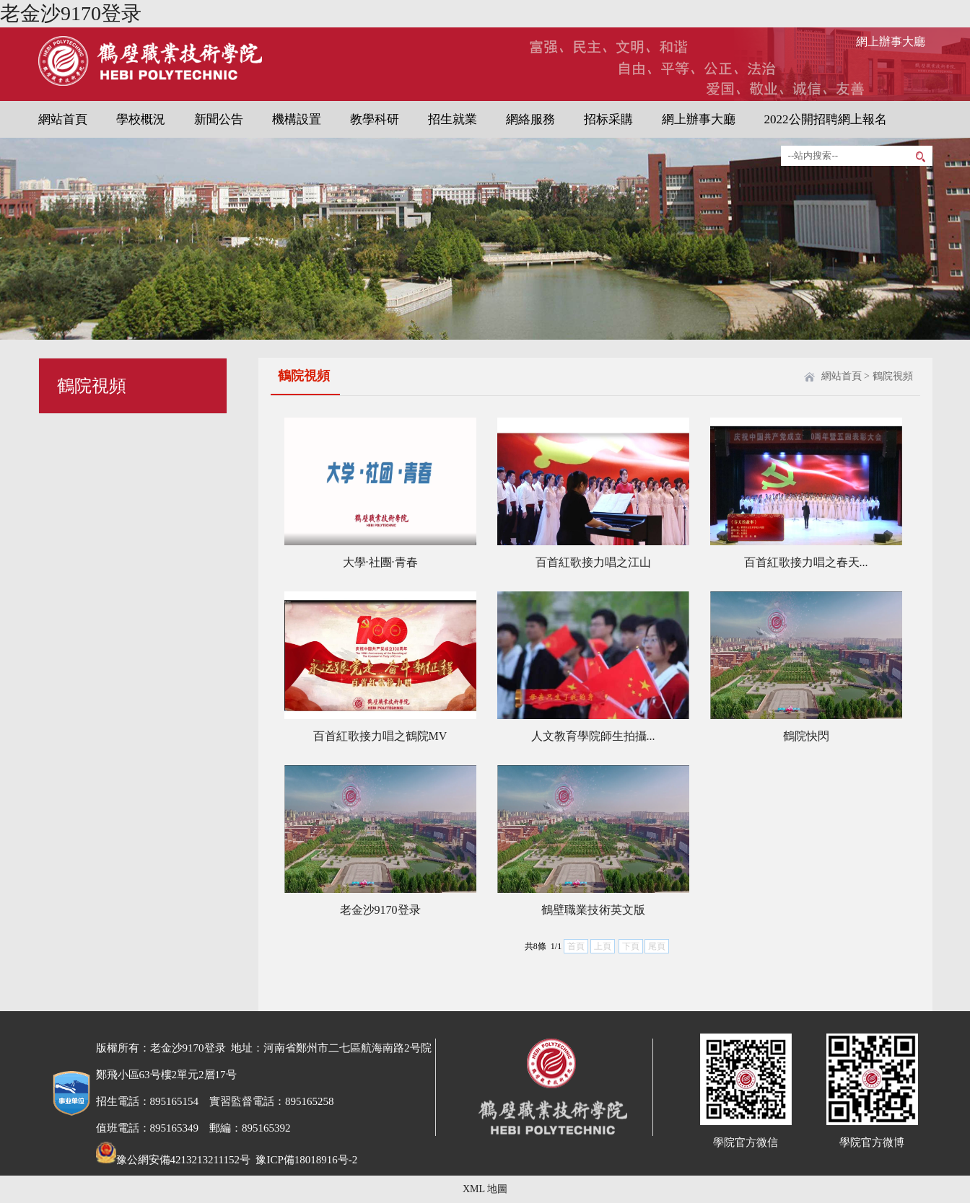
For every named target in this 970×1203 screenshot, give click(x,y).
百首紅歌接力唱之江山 (593, 562)
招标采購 (608, 119)
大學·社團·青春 (380, 562)
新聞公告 (218, 119)
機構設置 (296, 119)
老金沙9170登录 (70, 13)
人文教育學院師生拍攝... (593, 736)
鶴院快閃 (806, 736)
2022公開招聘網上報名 (825, 119)
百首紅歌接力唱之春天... (806, 562)
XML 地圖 (485, 1189)
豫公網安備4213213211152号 (173, 1159)
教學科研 (374, 119)
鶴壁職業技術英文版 (593, 910)
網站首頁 (62, 119)
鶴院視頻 (893, 376)
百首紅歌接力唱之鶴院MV (380, 736)
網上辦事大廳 (890, 41)
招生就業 (452, 119)
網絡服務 (530, 119)
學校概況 (140, 119)
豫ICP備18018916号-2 (305, 1159)
